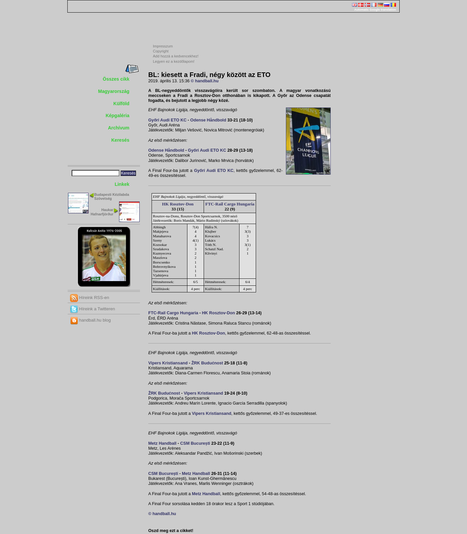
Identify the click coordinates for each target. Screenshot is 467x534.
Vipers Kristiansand (168, 363)
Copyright (160, 51)
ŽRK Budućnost (207, 363)
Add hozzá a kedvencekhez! (176, 56)
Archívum (118, 127)
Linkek (122, 184)
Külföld (121, 103)
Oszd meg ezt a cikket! (170, 530)
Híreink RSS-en (89, 297)
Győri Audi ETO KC (167, 120)
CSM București (195, 443)
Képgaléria (117, 115)
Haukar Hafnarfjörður (102, 212)
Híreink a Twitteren (92, 308)
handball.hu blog (90, 320)
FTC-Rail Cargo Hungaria (229, 203)
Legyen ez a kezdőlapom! (173, 61)
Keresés (120, 140)
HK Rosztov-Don (178, 203)
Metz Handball (162, 443)
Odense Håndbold (208, 120)
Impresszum (163, 46)
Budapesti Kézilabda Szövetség (111, 196)
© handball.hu (205, 81)
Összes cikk (116, 79)
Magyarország (113, 91)
